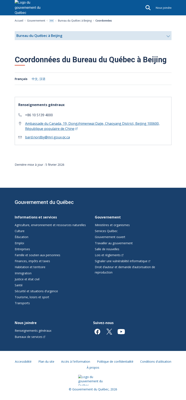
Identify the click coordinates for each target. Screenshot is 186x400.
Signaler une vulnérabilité (122, 261)
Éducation (21, 237)
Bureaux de (30, 337)
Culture (20, 231)
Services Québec (106, 231)
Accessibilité (23, 361)
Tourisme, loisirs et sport (32, 297)
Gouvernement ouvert (110, 237)
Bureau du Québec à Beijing (75, 20)
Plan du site (46, 361)
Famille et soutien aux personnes (37, 255)
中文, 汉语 (38, 79)
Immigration (23, 273)
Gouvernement (36, 20)
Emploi (19, 243)
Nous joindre (164, 7)
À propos (93, 367)
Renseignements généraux (33, 331)
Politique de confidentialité (115, 361)
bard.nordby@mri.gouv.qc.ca (47, 137)
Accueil (19, 20)
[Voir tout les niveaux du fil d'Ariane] (51, 20)
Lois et (109, 255)
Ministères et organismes (112, 225)
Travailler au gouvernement (114, 243)
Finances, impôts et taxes (32, 261)
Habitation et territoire (30, 267)
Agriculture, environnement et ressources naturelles (50, 225)
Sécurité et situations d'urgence (36, 291)
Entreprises (22, 249)
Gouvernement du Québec (44, 202)
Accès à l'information (75, 361)
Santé (19, 285)
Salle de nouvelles (107, 249)
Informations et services (36, 217)
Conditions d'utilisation (155, 361)
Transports (22, 303)
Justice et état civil (27, 279)
